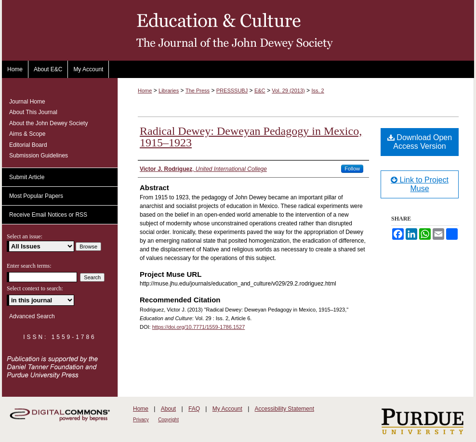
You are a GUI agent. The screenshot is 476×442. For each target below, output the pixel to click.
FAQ (194, 408)
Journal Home (27, 101)
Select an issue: (24, 236)
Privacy (141, 419)
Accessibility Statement (284, 408)
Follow (352, 168)
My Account (227, 408)
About (168, 408)
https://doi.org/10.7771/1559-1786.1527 (198, 327)
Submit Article (26, 177)
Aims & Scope (27, 133)
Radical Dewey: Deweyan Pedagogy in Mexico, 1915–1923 (251, 137)
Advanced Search (32, 316)
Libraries (169, 90)
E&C (259, 90)
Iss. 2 (317, 90)
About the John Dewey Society (48, 123)
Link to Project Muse (420, 184)
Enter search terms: (29, 265)
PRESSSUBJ (232, 90)
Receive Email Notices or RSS (48, 214)
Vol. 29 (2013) (288, 90)
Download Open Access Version (419, 141)
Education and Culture (238, 30)
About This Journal (33, 112)
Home (145, 90)
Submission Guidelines (38, 155)
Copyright (168, 419)
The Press (197, 90)
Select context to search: (35, 288)
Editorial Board (28, 145)
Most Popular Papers (36, 196)
